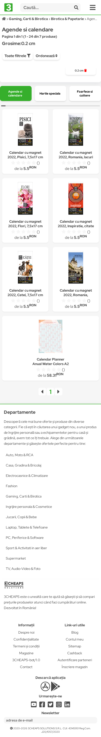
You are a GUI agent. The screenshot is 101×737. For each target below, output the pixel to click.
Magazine (26, 653)
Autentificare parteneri (75, 660)
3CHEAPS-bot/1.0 (26, 660)
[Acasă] (4, 19)
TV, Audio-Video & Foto (23, 568)
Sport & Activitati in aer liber (26, 548)
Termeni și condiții (26, 646)
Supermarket (16, 558)
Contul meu (75, 639)
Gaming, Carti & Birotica (23, 496)
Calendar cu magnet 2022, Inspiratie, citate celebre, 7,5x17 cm (76, 226)
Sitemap (74, 646)
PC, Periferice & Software (25, 537)
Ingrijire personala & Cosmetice (29, 506)
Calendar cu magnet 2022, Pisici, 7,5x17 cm (25, 154)
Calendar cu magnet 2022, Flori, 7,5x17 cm (25, 223)
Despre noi (26, 632)
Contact (26, 667)
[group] (81, 70)
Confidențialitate (26, 639)
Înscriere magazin (75, 667)
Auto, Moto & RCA (19, 455)
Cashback (74, 653)
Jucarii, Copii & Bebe (21, 517)
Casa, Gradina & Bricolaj (23, 465)
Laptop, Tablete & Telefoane (27, 527)
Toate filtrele (18, 55)
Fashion (11, 486)
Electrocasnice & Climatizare (27, 475)
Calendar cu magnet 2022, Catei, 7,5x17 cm (25, 292)
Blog (74, 632)
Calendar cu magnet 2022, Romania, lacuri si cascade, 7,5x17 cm (76, 157)
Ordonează (47, 55)
